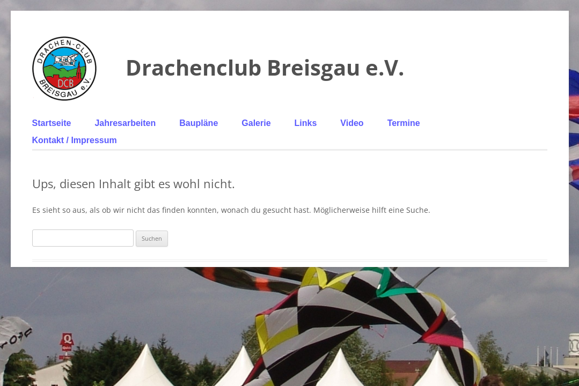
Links (306, 123)
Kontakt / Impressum (74, 140)
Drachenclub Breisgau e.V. (265, 67)
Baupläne (198, 123)
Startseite (51, 123)
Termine (403, 123)
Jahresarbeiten (125, 123)
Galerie (255, 123)
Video (351, 123)
